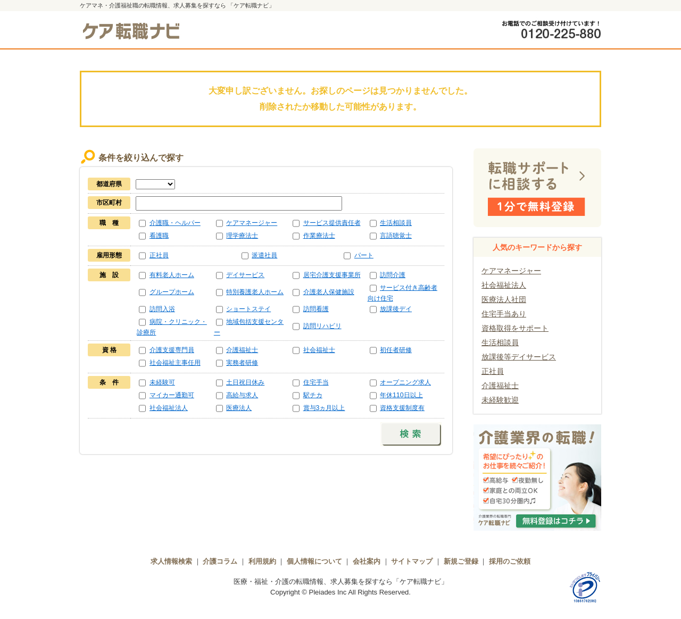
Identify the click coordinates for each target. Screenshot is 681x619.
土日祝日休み (245, 382)
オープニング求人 (405, 382)
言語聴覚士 (396, 235)
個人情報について (314, 561)
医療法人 (239, 408)
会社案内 (366, 561)
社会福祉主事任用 (175, 362)
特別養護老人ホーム (255, 292)
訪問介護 (392, 275)
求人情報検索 (171, 561)
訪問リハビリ (322, 326)
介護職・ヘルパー (175, 223)
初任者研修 (396, 350)
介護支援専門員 (172, 350)
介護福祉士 (242, 350)
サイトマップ (412, 561)
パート (363, 255)
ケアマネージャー (251, 223)
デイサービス (245, 275)
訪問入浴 (162, 309)
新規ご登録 (461, 561)
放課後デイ (396, 309)
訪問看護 (316, 309)
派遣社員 (264, 255)
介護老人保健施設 (328, 292)
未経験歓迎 (500, 400)
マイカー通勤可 (172, 395)
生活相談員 (396, 223)
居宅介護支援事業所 (332, 275)
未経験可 (162, 382)
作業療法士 (319, 235)
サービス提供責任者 (332, 223)
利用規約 (262, 561)
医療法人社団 (503, 299)
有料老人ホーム (172, 275)
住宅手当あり (503, 314)
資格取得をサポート (515, 328)
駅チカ (312, 395)
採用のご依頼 (509, 561)
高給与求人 (242, 395)
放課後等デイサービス (518, 357)
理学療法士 (242, 235)
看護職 (159, 235)
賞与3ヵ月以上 (324, 408)
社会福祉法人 (169, 408)
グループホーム (172, 292)
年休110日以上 (401, 395)
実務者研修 (242, 362)
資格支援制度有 (402, 408)
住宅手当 (316, 382)
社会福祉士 (319, 350)
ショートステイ (248, 309)
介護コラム (220, 561)
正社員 (159, 255)
